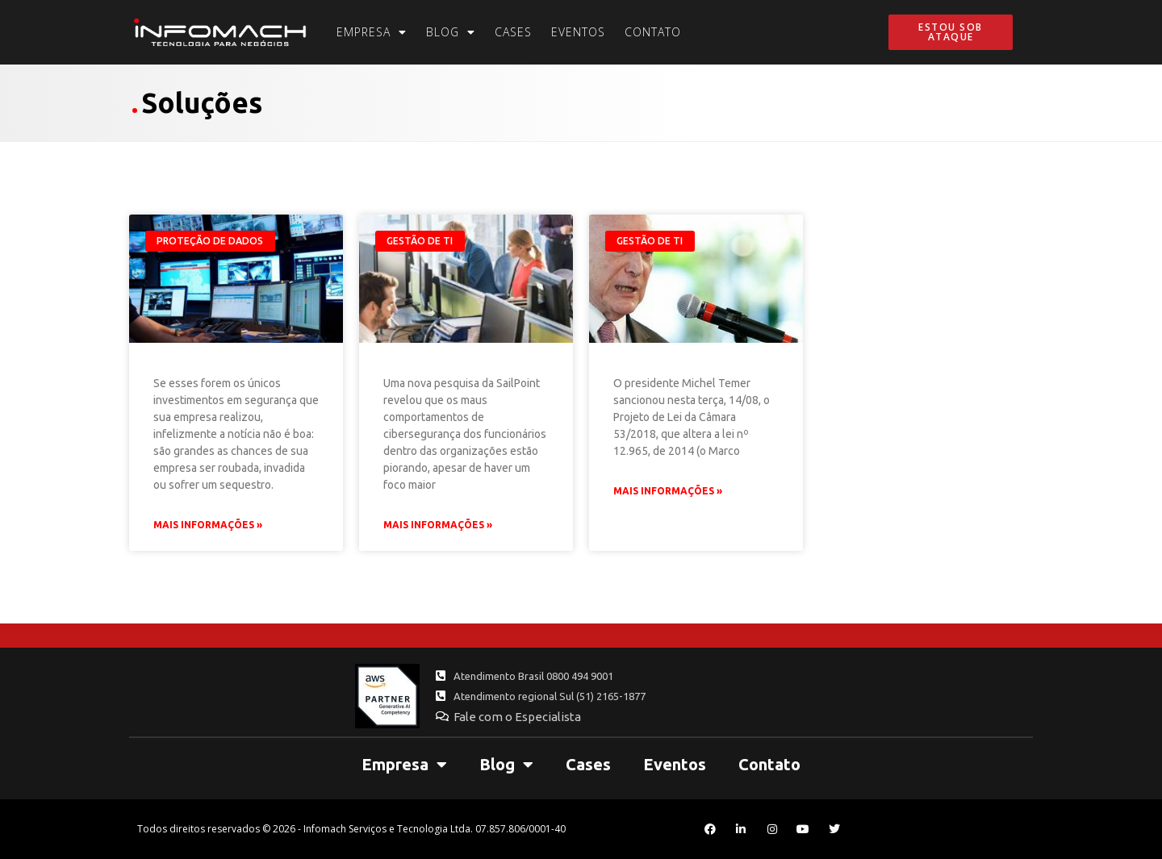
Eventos (578, 32)
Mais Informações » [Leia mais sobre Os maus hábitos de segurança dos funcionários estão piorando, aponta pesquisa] (437, 524)
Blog (450, 32)
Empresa (371, 32)
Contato (653, 32)
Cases (513, 32)
